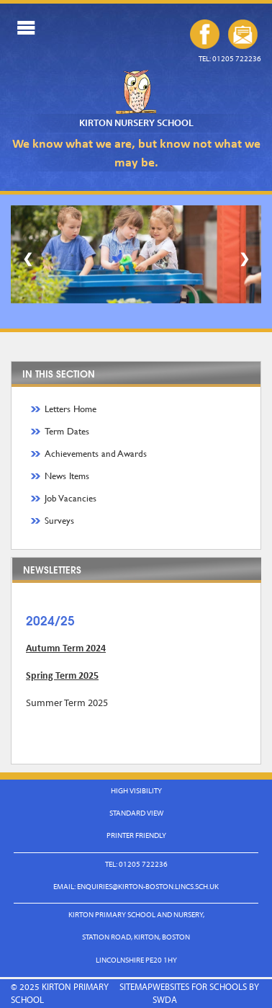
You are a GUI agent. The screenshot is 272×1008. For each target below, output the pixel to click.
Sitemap (136, 986)
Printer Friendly (136, 835)
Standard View (136, 813)
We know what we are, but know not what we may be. (136, 152)
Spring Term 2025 (62, 675)
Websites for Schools (200, 986)
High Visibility (136, 790)
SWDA (165, 999)
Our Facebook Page (204, 34)
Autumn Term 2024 (66, 647)
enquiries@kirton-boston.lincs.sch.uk (243, 34)
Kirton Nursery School (136, 123)
